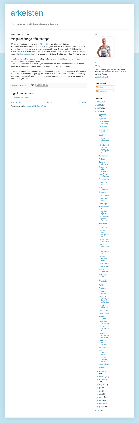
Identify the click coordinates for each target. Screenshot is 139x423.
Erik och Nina (44, 44)
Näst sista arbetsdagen (104, 140)
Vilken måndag (104, 364)
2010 (99, 102)
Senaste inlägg (16, 102)
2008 (99, 108)
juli (100, 388)
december (102, 114)
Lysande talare (104, 264)
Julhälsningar (103, 156)
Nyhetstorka (103, 119)
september (103, 380)
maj (100, 394)
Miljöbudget (103, 204)
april (101, 397)
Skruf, (74, 59)
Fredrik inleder (104, 267)
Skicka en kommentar (21, 98)
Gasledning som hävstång (103, 342)
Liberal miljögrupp (103, 306)
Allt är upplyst (104, 347)
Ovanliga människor (103, 163)
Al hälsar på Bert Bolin (103, 271)
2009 (99, 105)
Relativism (102, 288)
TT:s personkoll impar (103, 352)
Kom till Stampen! (103, 188)
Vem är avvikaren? (104, 245)
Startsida (50, 102)
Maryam (14, 61)
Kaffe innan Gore (103, 276)
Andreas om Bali (103, 199)
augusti (102, 385)
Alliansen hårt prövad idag (104, 241)
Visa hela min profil (101, 77)
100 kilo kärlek (104, 313)
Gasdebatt (102, 135)
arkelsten (27, 12)
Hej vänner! (103, 127)
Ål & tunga (102, 192)
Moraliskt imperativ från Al (103, 258)
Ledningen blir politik (104, 131)
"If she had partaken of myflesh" (104, 359)
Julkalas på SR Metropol (103, 226)
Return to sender (102, 292)
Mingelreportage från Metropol (104, 219)
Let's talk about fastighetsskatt (104, 233)
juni (100, 391)
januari (102, 407)
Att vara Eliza (103, 310)
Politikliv (102, 285)
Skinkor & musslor (103, 281)
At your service (104, 179)
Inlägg (99, 87)
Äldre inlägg (82, 102)
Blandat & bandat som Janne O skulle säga (104, 299)
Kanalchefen (25, 54)
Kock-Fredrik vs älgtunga (104, 175)
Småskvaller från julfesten (103, 169)
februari (102, 403)
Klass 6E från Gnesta (103, 317)
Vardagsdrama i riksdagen (104, 322)
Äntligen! (102, 159)
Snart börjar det (103, 183)
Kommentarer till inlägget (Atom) (34, 106)
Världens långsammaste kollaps (104, 335)
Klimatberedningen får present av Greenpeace (104, 149)
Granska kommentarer (104, 328)
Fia (99, 66)
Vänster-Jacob (104, 195)
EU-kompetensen (104, 252)
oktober (102, 377)
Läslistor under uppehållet (104, 123)
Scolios (101, 368)
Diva (39, 51)
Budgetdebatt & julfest (103, 213)
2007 (99, 111)
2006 (99, 410)
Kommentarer (102, 91)
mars (101, 400)
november (102, 371)
